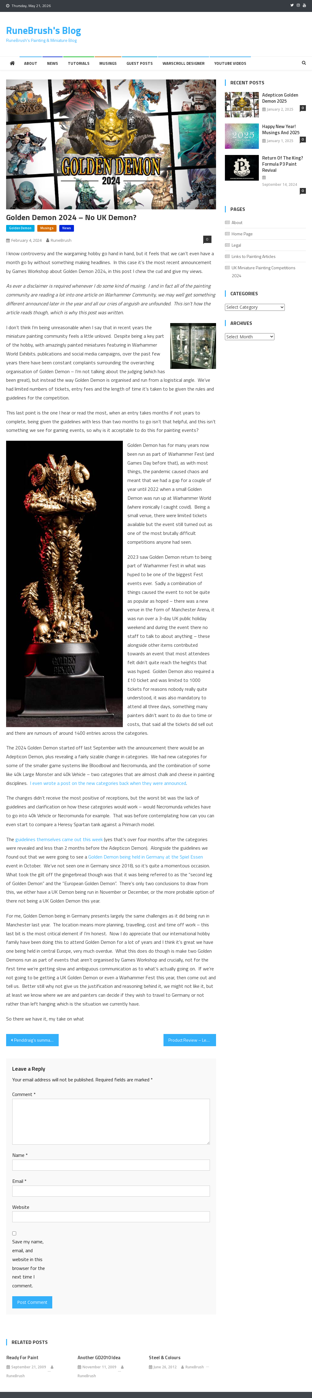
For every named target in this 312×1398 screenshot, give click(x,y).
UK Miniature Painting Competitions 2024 (263, 271)
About (30, 63)
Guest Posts (140, 63)
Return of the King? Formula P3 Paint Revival (282, 164)
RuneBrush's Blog (43, 30)
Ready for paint (22, 1358)
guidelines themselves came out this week (59, 839)
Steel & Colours (165, 1358)
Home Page (242, 233)
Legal (236, 245)
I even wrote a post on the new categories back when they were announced (108, 783)
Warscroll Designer (183, 63)
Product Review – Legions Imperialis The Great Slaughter (192, 1040)
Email (19, 1181)
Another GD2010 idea (99, 1358)
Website (20, 1207)
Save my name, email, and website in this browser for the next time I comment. (28, 1263)
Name (20, 1155)
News (52, 63)
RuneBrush (61, 240)
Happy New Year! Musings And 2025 (280, 129)
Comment (24, 1094)
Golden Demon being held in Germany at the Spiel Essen (145, 856)
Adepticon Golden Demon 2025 (280, 98)
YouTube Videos (230, 63)
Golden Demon (20, 228)
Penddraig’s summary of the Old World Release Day (36, 1040)
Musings (108, 63)
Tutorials (79, 63)
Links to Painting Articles (254, 256)
